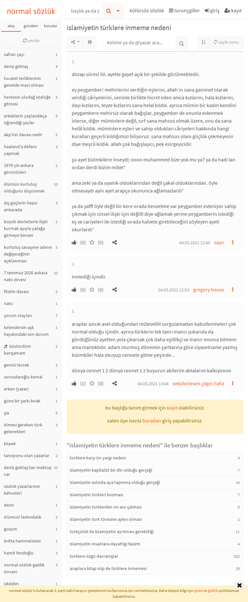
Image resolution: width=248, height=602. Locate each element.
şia (6, 413)
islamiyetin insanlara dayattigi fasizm (105, 544)
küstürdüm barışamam (17, 349)
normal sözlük (31, 11)
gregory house (208, 289)
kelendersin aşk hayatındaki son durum (26, 330)
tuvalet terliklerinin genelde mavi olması (24, 81)
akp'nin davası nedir (23, 134)
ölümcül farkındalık (22, 517)
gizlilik (213, 590)
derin (9, 505)
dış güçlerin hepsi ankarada (20, 206)
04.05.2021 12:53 (173, 290)
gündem (31, 25)
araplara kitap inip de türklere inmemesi (108, 568)
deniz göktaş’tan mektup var (28, 471)
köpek (10, 443)
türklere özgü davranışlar (94, 556)
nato (8, 303)
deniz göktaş (16, 66)
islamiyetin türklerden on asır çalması (106, 507)
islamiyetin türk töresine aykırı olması (106, 519)
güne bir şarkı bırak (22, 401)
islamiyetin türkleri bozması (96, 495)
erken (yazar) (16, 389)
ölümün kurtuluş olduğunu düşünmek (24, 187)
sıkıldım (11, 583)
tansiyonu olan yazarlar (26, 455)
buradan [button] (151, 420)
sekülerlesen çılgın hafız (198, 383)
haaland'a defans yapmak (20, 150)
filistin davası (16, 291)
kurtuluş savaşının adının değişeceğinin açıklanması (28, 254)
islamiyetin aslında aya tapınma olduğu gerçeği (115, 482)
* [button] (125, 167)
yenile (31, 40)
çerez (198, 590)
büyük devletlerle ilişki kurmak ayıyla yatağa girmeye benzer (25, 228)
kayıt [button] (172, 407)
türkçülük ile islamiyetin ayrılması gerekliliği (112, 531)
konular (50, 25)
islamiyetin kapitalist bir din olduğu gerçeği (111, 470)
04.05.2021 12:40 (194, 243)
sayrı (219, 242)
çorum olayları (18, 315)
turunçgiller (184, 10)
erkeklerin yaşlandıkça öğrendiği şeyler (25, 119)
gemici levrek (16, 365)
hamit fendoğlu (19, 553)
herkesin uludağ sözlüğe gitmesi (27, 100)
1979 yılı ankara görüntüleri (19, 168)
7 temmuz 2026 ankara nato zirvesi (25, 276)
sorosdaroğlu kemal (23, 377)
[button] (147, 11)
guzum (10, 529)
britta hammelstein (22, 541)
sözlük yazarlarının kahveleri (22, 489)
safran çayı (14, 54)
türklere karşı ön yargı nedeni (98, 458)
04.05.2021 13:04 (153, 384)
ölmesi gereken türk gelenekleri (23, 428)
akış (11, 25)
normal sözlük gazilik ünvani (24, 568)
